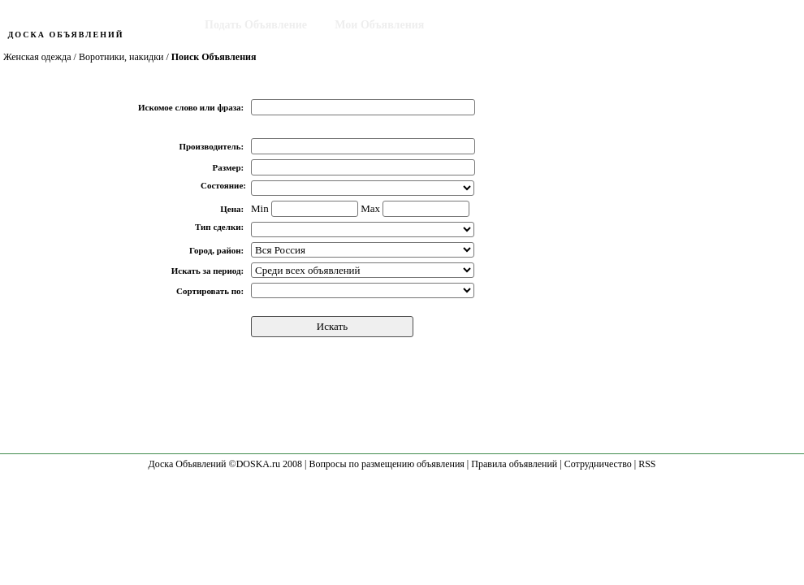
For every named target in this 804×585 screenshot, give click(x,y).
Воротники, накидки (121, 57)
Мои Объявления (379, 25)
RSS (646, 464)
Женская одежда (37, 57)
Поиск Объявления (501, 25)
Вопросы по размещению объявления (386, 464)
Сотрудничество (598, 464)
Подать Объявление (256, 25)
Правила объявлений (514, 464)
